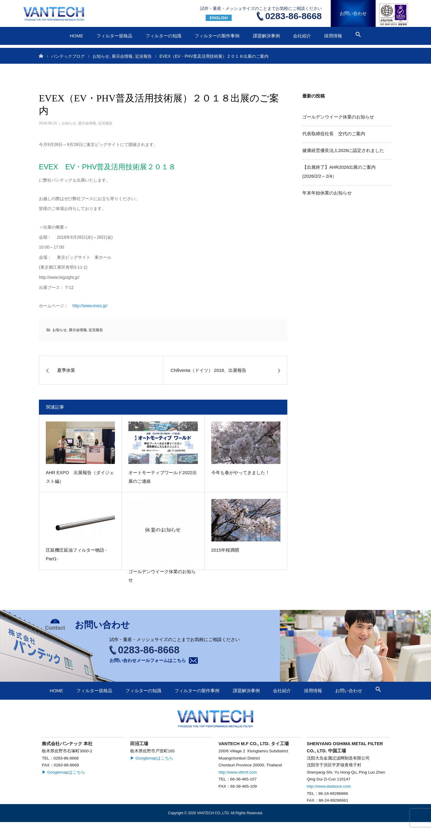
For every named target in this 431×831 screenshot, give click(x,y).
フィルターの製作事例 (217, 35)
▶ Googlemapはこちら (63, 772)
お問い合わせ (353, 13)
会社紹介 (302, 35)
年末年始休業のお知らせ (327, 192)
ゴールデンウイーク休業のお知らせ (162, 576)
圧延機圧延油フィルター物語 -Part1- (76, 554)
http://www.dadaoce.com (329, 786)
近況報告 (105, 123)
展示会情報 (87, 123)
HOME (76, 35)
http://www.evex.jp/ (89, 305)
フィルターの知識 (163, 35)
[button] (358, 35)
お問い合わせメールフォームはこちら (148, 660)
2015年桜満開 (225, 550)
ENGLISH (218, 18)
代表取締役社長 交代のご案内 (333, 133)
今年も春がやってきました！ (240, 472)
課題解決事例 (266, 35)
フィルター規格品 (114, 35)
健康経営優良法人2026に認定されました (343, 150)
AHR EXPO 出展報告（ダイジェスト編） (80, 477)
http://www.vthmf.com (237, 772)
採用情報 (333, 35)
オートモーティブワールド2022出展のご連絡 (162, 477)
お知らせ (69, 123)
